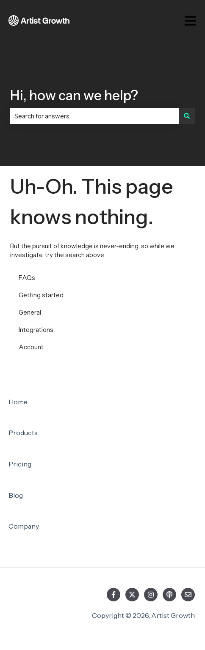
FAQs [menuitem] (27, 278)
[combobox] (94, 116)
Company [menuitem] (23, 526)
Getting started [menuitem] (41, 295)
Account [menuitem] (31, 347)
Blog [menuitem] (15, 495)
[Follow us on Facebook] (113, 594)
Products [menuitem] (23, 432)
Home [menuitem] (18, 402)
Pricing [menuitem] (19, 464)
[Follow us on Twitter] (132, 594)
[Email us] (188, 594)
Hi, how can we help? (74, 95)
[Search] (187, 116)
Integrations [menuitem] (36, 330)
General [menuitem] (30, 312)
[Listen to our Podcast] (169, 594)
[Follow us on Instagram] (151, 594)
